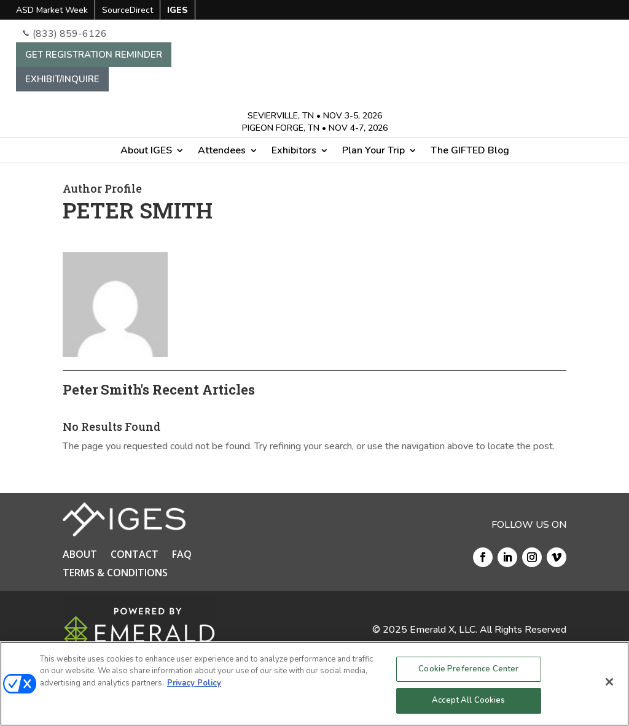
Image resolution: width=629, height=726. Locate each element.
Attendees (222, 151)
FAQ (182, 555)
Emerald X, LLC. (443, 629)
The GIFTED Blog (470, 151)
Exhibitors (294, 151)
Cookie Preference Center (468, 668)
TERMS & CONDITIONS (115, 573)
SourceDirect (127, 11)
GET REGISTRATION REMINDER (93, 54)
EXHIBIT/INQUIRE (62, 79)
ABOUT (80, 555)
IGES (177, 11)
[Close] (609, 681)
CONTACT (134, 555)
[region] (314, 683)
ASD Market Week (52, 11)
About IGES (146, 151)
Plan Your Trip (373, 151)
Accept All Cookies (468, 700)
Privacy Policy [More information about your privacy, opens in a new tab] (194, 683)
